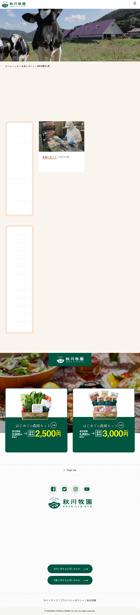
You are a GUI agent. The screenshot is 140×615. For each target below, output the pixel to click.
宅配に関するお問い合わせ (67, 580)
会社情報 (91, 600)
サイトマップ (51, 600)
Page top (71, 470)
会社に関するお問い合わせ (67, 569)
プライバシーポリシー (72, 600)
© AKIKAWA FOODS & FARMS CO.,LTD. (61, 611)
